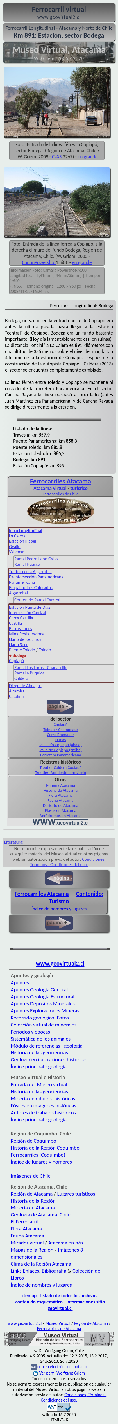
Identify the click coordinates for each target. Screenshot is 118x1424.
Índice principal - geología (39, 1066)
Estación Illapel (22, 541)
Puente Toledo (22, 650)
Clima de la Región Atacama (41, 1264)
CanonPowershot (39, 262)
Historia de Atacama (61, 790)
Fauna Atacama (60, 800)
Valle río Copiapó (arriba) (60, 749)
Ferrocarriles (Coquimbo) (38, 1155)
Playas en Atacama (60, 810)
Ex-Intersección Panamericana (36, 577)
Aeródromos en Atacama (60, 815)
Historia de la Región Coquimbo (45, 1147)
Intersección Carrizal (27, 612)
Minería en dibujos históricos (43, 1098)
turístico (79, 488)
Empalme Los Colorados (31, 587)
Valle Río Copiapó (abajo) (60, 744)
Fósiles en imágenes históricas (43, 1105)
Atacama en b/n (65, 1242)
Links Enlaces (25, 1271)
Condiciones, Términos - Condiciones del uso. (68, 862)
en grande (88, 157)
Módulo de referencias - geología (47, 1046)
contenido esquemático (39, 1302)
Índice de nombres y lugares (59, 909)
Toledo (45, 650)
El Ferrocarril (24, 1221)
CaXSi (57, 157)
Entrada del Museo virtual (39, 1084)
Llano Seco (18, 644)
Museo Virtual (57, 1323)
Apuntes (20, 982)
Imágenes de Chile (31, 1176)
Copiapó (16, 660)
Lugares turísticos (76, 1194)
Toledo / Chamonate (60, 729)
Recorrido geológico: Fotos (40, 1017)
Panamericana (22, 582)
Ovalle (15, 546)
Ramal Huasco (27, 564)
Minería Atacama (60, 785)
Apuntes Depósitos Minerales (43, 1003)
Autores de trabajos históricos (43, 1112)
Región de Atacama (32, 1194)
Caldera (21, 678)
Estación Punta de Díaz (29, 607)
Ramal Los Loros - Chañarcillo (40, 667)
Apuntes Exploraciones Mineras (45, 1010)
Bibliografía (54, 1271)
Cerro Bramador (60, 734)
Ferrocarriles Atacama (42, 894)
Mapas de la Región (32, 1249)
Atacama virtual (50, 488)
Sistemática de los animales (41, 1038)
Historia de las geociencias (39, 1052)
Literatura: (14, 842)
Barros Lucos (20, 628)
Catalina (16, 696)
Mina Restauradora (26, 634)
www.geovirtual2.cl (60, 963)
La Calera (17, 536)
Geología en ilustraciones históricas (49, 1059)
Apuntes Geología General (39, 989)
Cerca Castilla (21, 618)
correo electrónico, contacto (62, 1367)
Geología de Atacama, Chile (41, 1214)
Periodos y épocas (30, 1031)
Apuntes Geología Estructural (42, 996)
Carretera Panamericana (60, 754)
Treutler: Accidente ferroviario (60, 772)
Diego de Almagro (25, 685)
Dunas (60, 739)
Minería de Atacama (33, 1207)
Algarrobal (18, 593)
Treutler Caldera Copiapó (61, 767)
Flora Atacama (61, 795)
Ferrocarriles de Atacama (59, 1328)
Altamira (16, 691)
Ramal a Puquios (29, 673)
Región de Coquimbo (33, 1140)
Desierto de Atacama (60, 805)
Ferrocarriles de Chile (61, 493)
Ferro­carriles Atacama (60, 481)
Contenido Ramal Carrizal (37, 600)
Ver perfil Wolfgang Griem (59, 1373)
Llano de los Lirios (25, 639)
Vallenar (16, 552)
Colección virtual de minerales (43, 1024)
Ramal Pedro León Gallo (36, 559)
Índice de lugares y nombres (41, 1162)
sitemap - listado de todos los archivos (59, 1296)
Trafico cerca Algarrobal (30, 571)
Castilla (15, 623)
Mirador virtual (27, 1242)
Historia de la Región (33, 1201)
